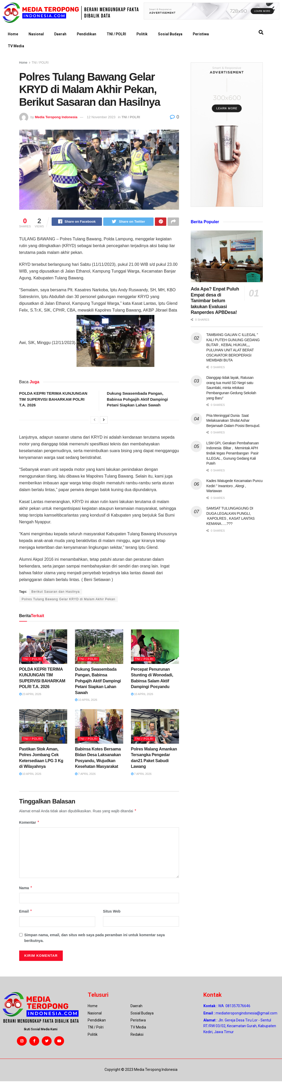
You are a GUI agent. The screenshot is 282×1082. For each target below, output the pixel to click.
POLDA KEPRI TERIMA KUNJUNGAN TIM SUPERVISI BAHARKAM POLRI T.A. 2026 (53, 400)
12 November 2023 (101, 117)
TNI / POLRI (116, 34)
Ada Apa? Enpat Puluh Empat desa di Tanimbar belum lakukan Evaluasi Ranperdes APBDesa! (215, 300)
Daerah (60, 34)
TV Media (16, 46)
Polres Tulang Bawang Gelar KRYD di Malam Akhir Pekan (68, 600)
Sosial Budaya (170, 34)
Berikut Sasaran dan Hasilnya (55, 592)
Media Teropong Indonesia (56, 117)
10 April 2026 (86, 700)
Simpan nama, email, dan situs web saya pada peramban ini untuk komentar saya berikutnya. (94, 939)
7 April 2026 (85, 774)
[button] (261, 32)
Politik (142, 34)
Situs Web (111, 912)
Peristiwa (201, 34)
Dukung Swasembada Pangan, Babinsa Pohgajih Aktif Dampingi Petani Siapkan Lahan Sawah (137, 400)
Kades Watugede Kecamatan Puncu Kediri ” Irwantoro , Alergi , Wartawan (234, 486)
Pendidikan (86, 34)
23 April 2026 (30, 694)
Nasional (36, 34)
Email (25, 912)
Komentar (29, 823)
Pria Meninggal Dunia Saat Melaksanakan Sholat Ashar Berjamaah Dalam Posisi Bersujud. (233, 420)
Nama (26, 889)
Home (13, 34)
